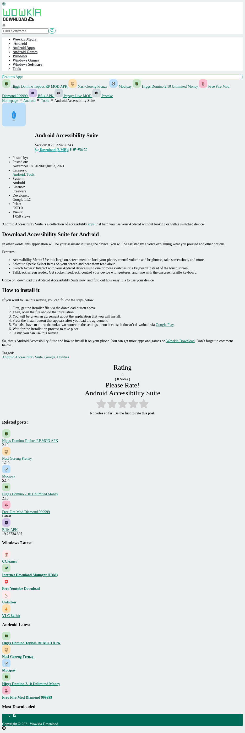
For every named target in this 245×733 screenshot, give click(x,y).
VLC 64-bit (11, 616)
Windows (20, 56)
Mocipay (121, 86)
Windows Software (27, 64)
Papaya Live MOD (73, 96)
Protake (102, 96)
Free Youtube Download (21, 589)
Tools (17, 69)
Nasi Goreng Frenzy (88, 86)
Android (19, 174)
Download (52, 150)
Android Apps (24, 48)
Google (50, 357)
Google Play (165, 325)
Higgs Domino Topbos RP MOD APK (35, 86)
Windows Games (26, 60)
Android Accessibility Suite (22, 357)
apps (91, 224)
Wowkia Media (24, 39)
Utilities (63, 357)
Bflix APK (42, 96)
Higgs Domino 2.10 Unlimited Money (166, 86)
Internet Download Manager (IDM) (30, 575)
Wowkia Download (180, 341)
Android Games (25, 52)
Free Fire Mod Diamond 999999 (26, 512)
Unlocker (9, 602)
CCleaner (9, 561)
